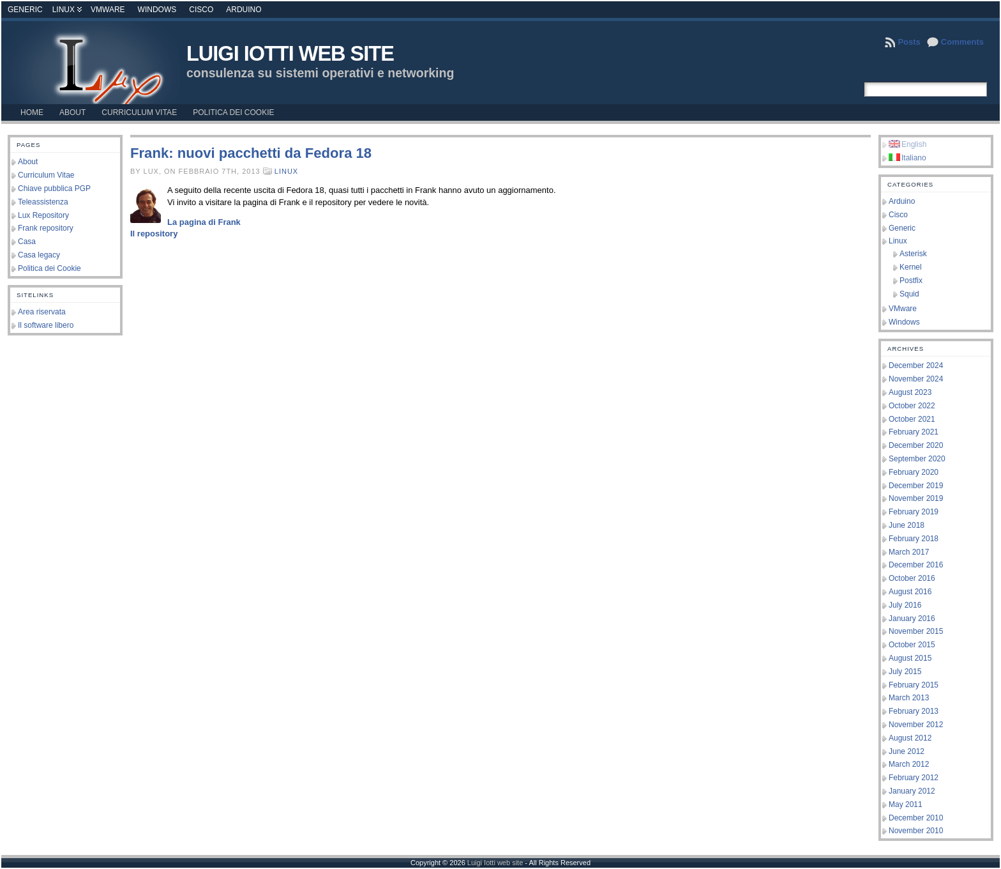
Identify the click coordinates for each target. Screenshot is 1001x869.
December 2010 (916, 817)
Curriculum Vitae (46, 175)
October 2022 (912, 405)
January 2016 (912, 618)
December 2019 (916, 485)
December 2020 (916, 445)
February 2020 (913, 472)
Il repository (153, 233)
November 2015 (916, 631)
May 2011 (905, 804)
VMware (108, 9)
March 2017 (909, 552)
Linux (63, 9)
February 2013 (913, 711)
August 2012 (910, 738)
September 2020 (917, 458)
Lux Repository (43, 215)
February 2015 (913, 685)
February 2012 (913, 777)
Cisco (201, 9)
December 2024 (916, 365)
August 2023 (910, 392)
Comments (962, 42)
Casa (27, 241)
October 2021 (912, 419)
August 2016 (910, 591)
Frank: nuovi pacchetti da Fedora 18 (251, 153)
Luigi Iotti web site (290, 53)
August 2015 (910, 658)
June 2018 (906, 525)
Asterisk (913, 253)
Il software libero (45, 325)
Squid (909, 293)
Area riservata (42, 311)
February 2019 (913, 511)
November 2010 (916, 830)
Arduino (243, 9)
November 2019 (916, 498)
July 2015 (905, 671)
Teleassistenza (43, 201)
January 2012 (912, 791)
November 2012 (916, 724)
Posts (909, 42)
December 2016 (916, 564)
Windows (157, 9)
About (28, 161)
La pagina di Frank (204, 222)
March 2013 (909, 697)
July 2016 (905, 605)
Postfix (910, 280)
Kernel (910, 267)
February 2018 (913, 538)
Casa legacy (39, 254)
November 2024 (916, 378)
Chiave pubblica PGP (54, 188)
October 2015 (912, 644)
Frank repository (45, 228)
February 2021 (913, 431)
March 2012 (909, 764)
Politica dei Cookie (49, 268)
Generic (25, 9)
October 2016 (912, 578)
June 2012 (906, 751)
